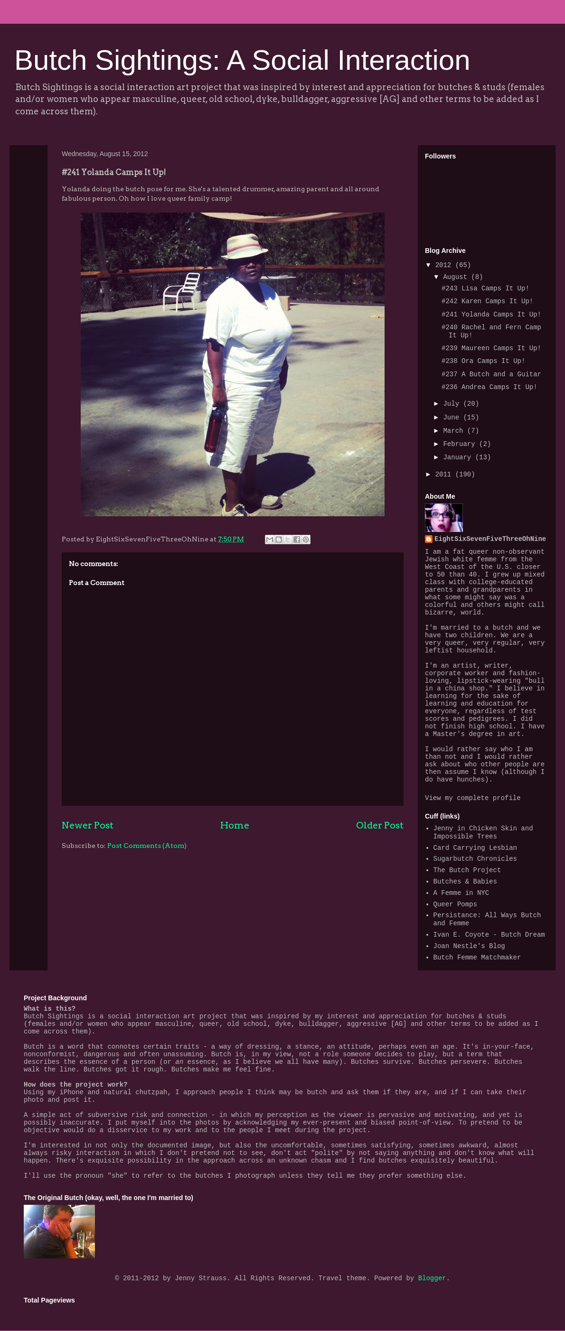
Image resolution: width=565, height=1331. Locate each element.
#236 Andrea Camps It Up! (489, 387)
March (455, 431)
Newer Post (87, 825)
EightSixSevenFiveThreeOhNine (490, 539)
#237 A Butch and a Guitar (491, 374)
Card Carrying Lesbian (475, 848)
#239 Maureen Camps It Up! (491, 348)
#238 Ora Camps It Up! (483, 361)
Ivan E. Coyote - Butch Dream (489, 935)
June (453, 417)
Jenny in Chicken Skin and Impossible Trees (483, 832)
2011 (445, 474)
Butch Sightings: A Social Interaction (242, 60)
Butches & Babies (465, 881)
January (459, 457)
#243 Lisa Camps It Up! (485, 288)
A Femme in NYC (461, 893)
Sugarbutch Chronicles (475, 859)
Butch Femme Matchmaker (477, 957)
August (457, 277)
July (453, 404)
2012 (445, 265)
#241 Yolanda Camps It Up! (491, 314)
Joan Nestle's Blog (469, 946)
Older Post (380, 825)
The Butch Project (467, 870)
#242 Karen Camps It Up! (487, 301)
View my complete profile (473, 798)
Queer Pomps (455, 904)
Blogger (432, 1278)
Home (234, 825)
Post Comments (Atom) (147, 845)
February (461, 444)
